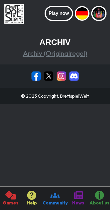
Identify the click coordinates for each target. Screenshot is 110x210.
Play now (59, 13)
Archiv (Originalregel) (55, 53)
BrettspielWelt (74, 96)
